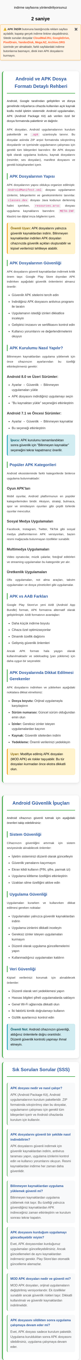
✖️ (76, 29)
